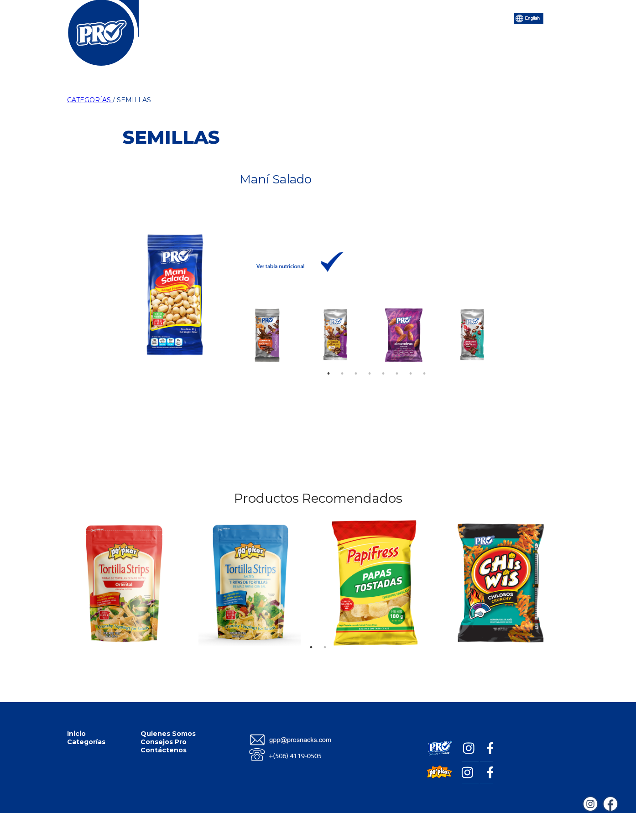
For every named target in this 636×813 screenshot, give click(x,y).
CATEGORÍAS (90, 100)
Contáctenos (429, 17)
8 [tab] (424, 360)
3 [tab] (355, 360)
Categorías (239, 17)
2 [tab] (342, 360)
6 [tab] (396, 360)
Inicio (195, 17)
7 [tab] (410, 360)
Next (495, 332)
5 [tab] (383, 360)
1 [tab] (328, 360)
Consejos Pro (368, 17)
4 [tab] (369, 360)
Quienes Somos (168, 734)
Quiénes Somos (302, 17)
